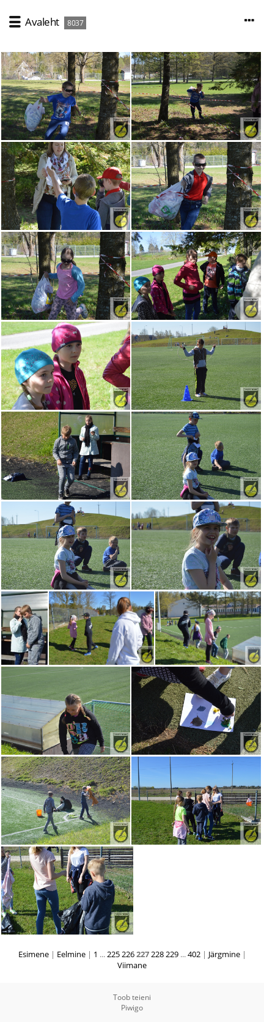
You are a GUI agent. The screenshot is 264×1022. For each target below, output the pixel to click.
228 (157, 954)
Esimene (33, 954)
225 (113, 954)
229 (172, 954)
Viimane (132, 965)
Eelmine (71, 954)
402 (194, 954)
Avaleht (42, 22)
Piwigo (132, 1007)
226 (128, 954)
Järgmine (224, 954)
